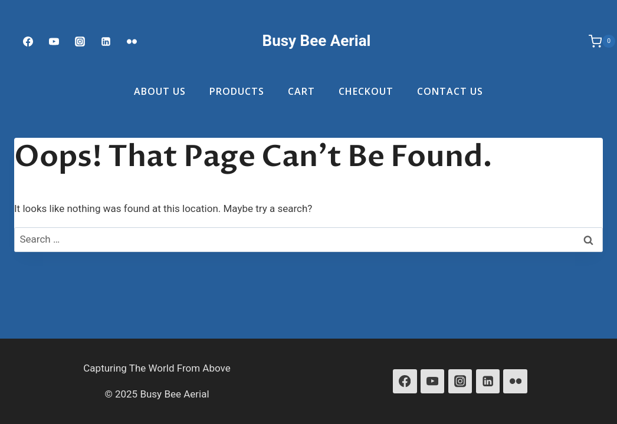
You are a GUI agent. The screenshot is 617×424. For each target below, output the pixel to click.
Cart (301, 91)
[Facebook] (28, 41)
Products (236, 91)
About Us (160, 91)
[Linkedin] (488, 381)
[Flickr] (132, 41)
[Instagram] (80, 41)
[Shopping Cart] (596, 41)
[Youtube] (54, 41)
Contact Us (450, 91)
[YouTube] (433, 381)
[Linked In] (106, 41)
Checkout (366, 91)
